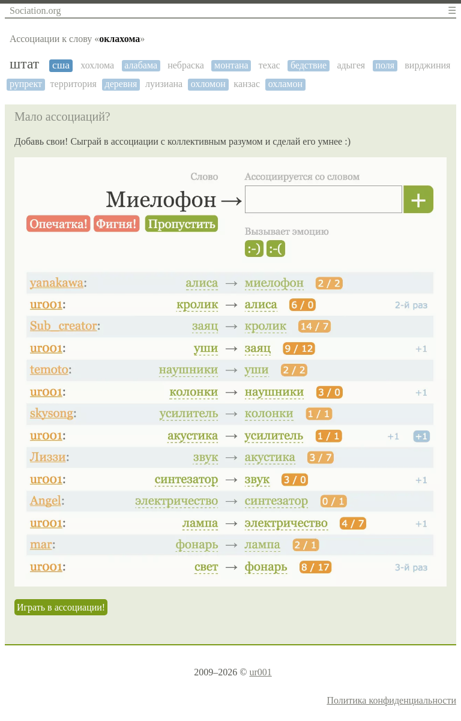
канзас (247, 84)
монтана (231, 65)
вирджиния (427, 65)
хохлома (97, 65)
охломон (208, 84)
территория (73, 84)
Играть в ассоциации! (61, 607)
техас (269, 65)
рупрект (26, 84)
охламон (285, 84)
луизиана (163, 84)
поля (384, 65)
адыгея (351, 65)
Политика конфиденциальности (391, 700)
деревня (121, 84)
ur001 (260, 672)
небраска (185, 65)
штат (24, 63)
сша (61, 65)
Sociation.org (35, 10)
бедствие (309, 65)
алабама (140, 65)
